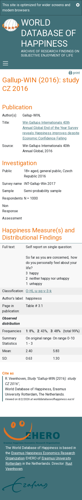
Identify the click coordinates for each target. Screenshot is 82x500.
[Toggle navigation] (5, 63)
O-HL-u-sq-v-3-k (39, 291)
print (74, 73)
